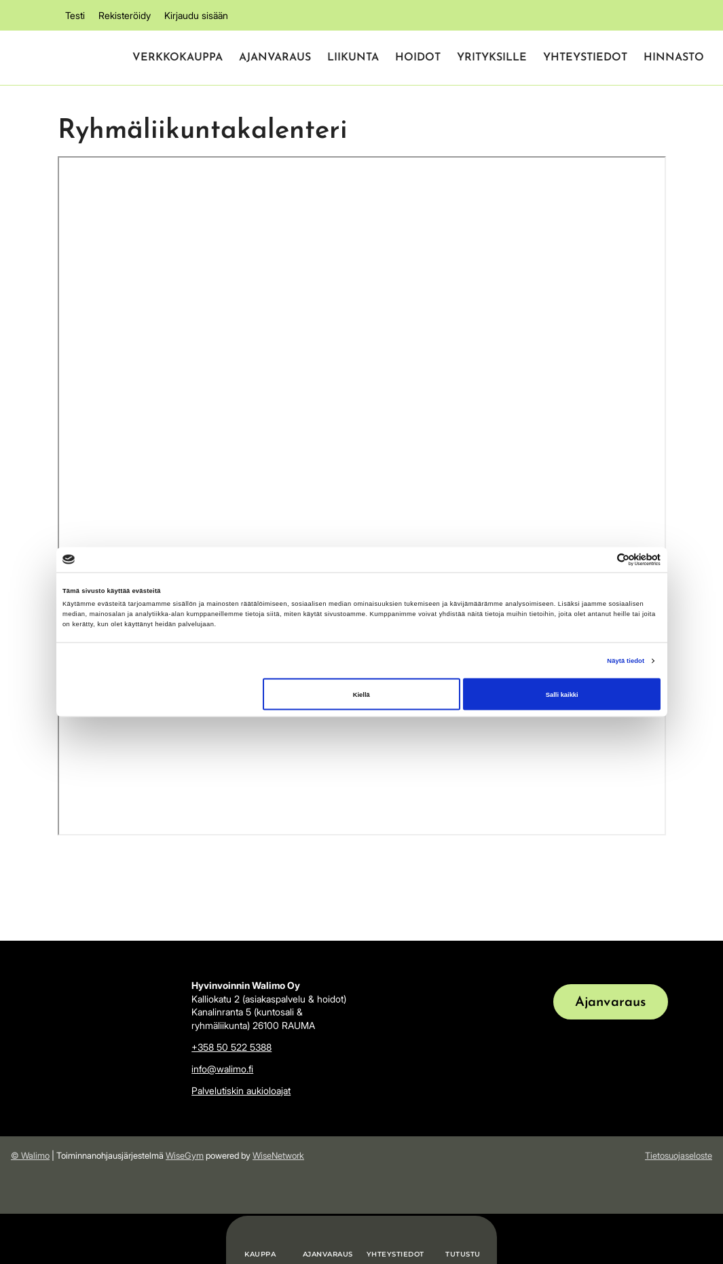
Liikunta (353, 57)
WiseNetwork (278, 1155)
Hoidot (418, 57)
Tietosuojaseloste (678, 1155)
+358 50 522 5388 (231, 1047)
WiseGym (185, 1155)
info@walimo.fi (222, 1069)
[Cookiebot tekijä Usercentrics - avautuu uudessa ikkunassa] (601, 559)
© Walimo (30, 1155)
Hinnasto (674, 57)
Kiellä (361, 694)
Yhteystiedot (585, 57)
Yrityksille (492, 57)
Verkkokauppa (177, 57)
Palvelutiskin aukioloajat (241, 1090)
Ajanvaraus (275, 57)
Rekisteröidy (124, 15)
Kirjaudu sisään (196, 15)
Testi (75, 15)
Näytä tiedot (625, 660)
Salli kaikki (562, 694)
